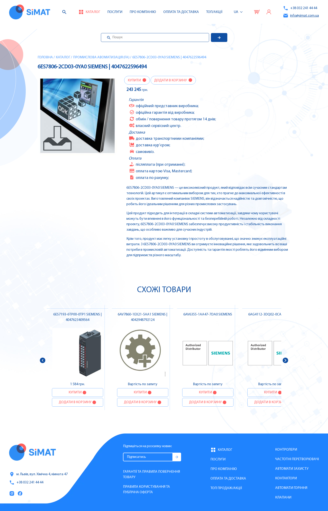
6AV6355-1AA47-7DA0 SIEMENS (207, 314)
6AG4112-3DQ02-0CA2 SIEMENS (272, 314)
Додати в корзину (170, 80)
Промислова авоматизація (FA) (101, 57)
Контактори (286, 478)
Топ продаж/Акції (226, 488)
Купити (134, 80)
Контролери (286, 450)
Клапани (283, 497)
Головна (45, 57)
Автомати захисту (291, 469)
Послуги (114, 12)
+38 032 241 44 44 (300, 8)
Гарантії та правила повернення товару (151, 474)
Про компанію (223, 469)
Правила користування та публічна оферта (146, 489)
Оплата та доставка (181, 12)
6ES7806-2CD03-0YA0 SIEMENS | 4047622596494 (169, 57)
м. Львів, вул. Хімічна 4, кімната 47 (38, 474)
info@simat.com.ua (301, 15)
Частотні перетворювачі (297, 459)
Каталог (63, 57)
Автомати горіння (291, 488)
